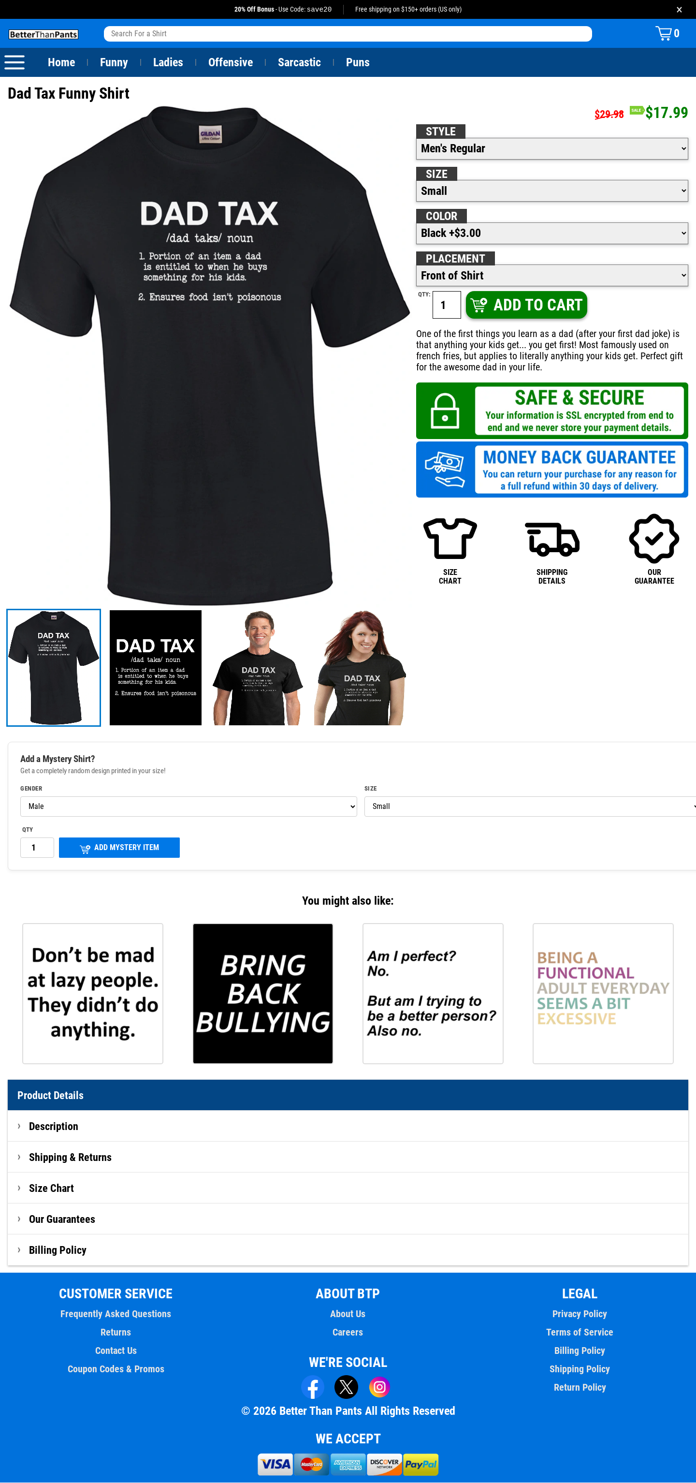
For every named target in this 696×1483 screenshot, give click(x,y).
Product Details (50, 1095)
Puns (358, 63)
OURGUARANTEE (654, 549)
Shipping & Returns (70, 1157)
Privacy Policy (579, 1314)
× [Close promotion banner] (679, 9)
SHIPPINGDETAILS (552, 549)
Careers (348, 1332)
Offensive (230, 63)
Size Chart (51, 1188)
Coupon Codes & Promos (116, 1369)
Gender (31, 789)
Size (436, 174)
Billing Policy (57, 1250)
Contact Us (116, 1351)
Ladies (168, 63)
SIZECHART (450, 549)
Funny (114, 63)
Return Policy (580, 1388)
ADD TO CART (525, 305)
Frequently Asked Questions (116, 1314)
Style (441, 132)
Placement (455, 259)
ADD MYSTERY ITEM (119, 848)
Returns (116, 1332)
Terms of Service (580, 1332)
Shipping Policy (580, 1369)
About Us (348, 1314)
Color (442, 216)
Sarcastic (299, 63)
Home (61, 63)
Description (54, 1126)
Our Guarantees (62, 1219)
